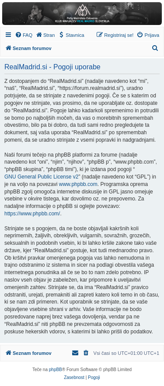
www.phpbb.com (78, 184)
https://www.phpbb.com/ (32, 214)
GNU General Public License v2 (41, 177)
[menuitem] (23, 35)
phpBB (55, 369)
